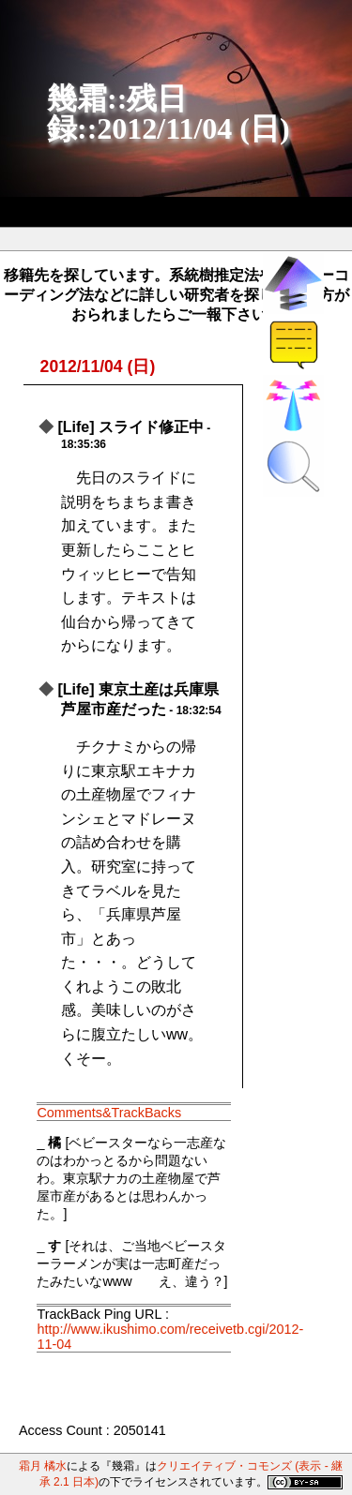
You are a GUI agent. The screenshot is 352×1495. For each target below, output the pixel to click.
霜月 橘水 (43, 1466)
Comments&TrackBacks (109, 1112)
